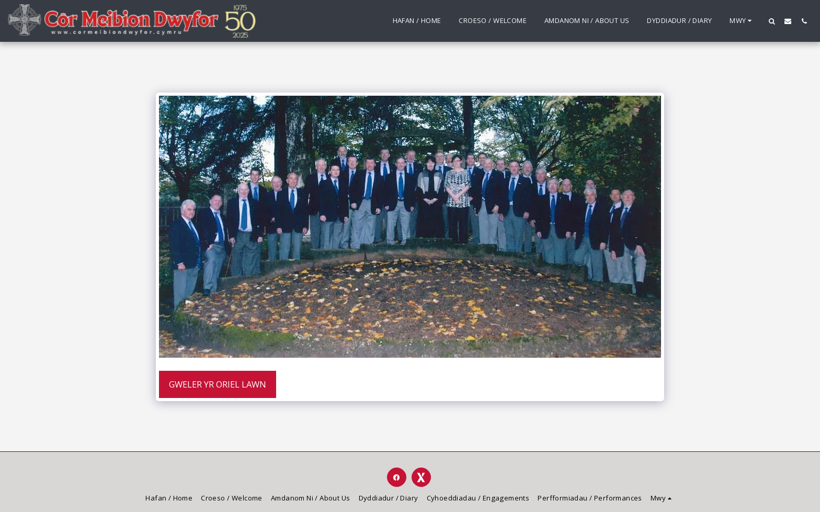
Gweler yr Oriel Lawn (217, 384)
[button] (771, 21)
